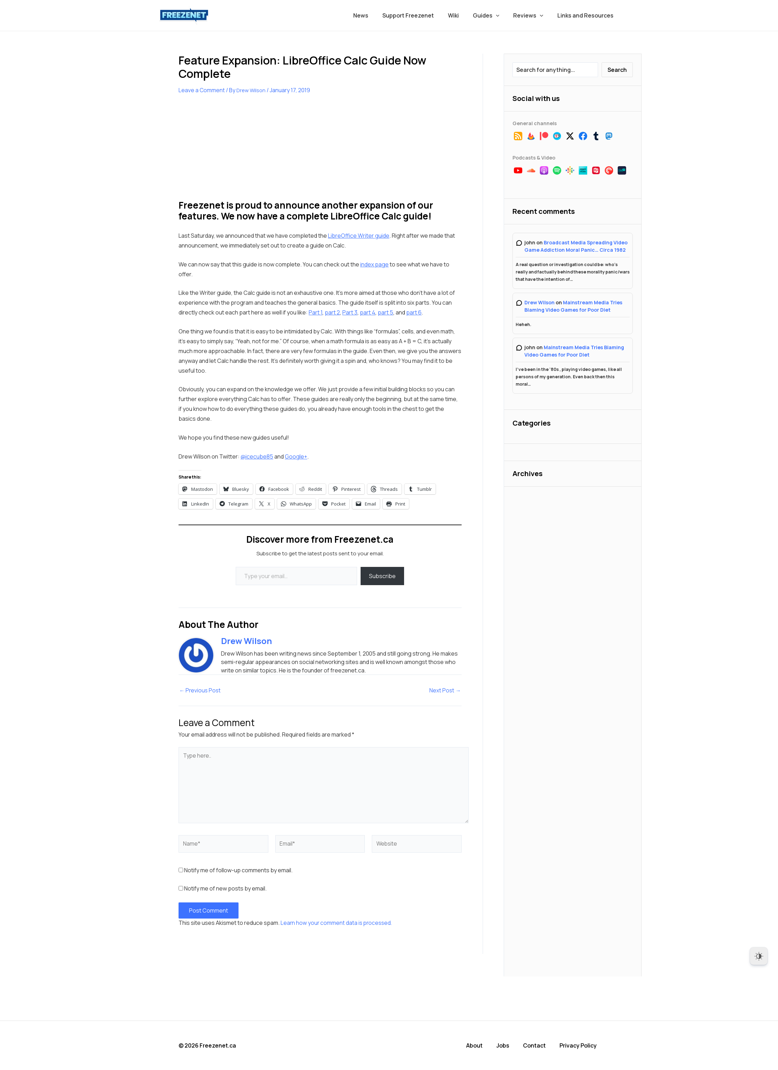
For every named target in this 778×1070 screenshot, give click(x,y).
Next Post (445, 690)
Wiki (463, 15)
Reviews (532, 15)
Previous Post (200, 690)
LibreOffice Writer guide (358, 235)
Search (617, 70)
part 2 (332, 312)
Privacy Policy (580, 1045)
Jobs (506, 1045)
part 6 (414, 312)
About (478, 1045)
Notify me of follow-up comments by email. (238, 870)
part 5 (385, 312)
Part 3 (349, 312)
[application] (503, 15)
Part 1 (315, 312)
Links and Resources (587, 15)
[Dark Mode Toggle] (758, 956)
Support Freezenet (421, 15)
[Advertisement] (231, 151)
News (376, 15)
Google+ (296, 456)
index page (374, 264)
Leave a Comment (202, 90)
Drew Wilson (539, 302)
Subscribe (382, 576)
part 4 (367, 312)
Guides (493, 15)
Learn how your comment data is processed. (338, 923)
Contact (537, 1045)
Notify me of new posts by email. (225, 889)
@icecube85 (257, 456)
